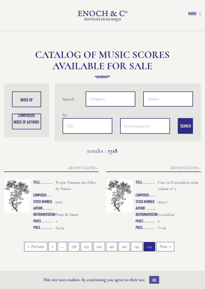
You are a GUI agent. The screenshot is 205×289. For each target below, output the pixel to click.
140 (99, 246)
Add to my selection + (83, 167)
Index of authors (26, 122)
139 (86, 246)
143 (136, 246)
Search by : (68, 101)
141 (111, 246)
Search (185, 126)
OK (154, 280)
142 (124, 246)
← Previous (35, 246)
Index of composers (26, 102)
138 (73, 246)
